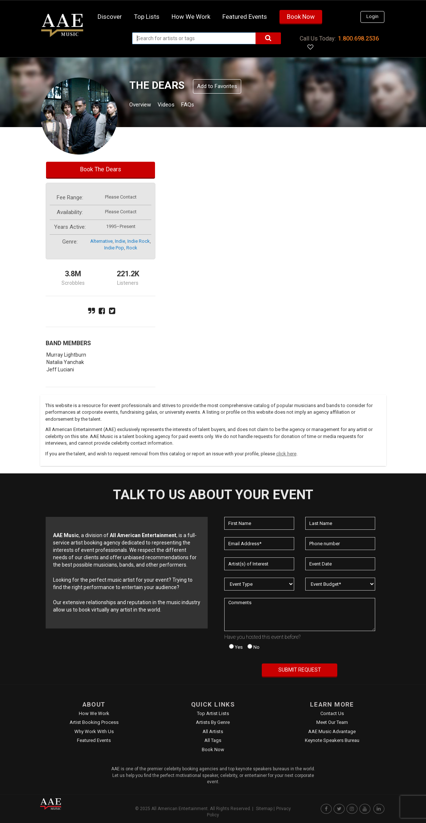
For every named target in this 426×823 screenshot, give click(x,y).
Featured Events (244, 16)
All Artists (213, 731)
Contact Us (332, 713)
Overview (142, 105)
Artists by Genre (213, 722)
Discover (110, 16)
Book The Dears (100, 169)
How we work (191, 16)
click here (286, 453)
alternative (101, 241)
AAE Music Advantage (332, 731)
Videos (175, 105)
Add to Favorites (217, 86)
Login (372, 16)
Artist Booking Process (94, 722)
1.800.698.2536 (358, 38)
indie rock (138, 241)
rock (131, 248)
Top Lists (146, 16)
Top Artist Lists (213, 713)
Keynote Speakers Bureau (332, 740)
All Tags (212, 740)
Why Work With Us (94, 731)
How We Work (94, 713)
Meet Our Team (332, 722)
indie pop (114, 248)
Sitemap (264, 808)
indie (120, 241)
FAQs (201, 105)
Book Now (301, 16)
